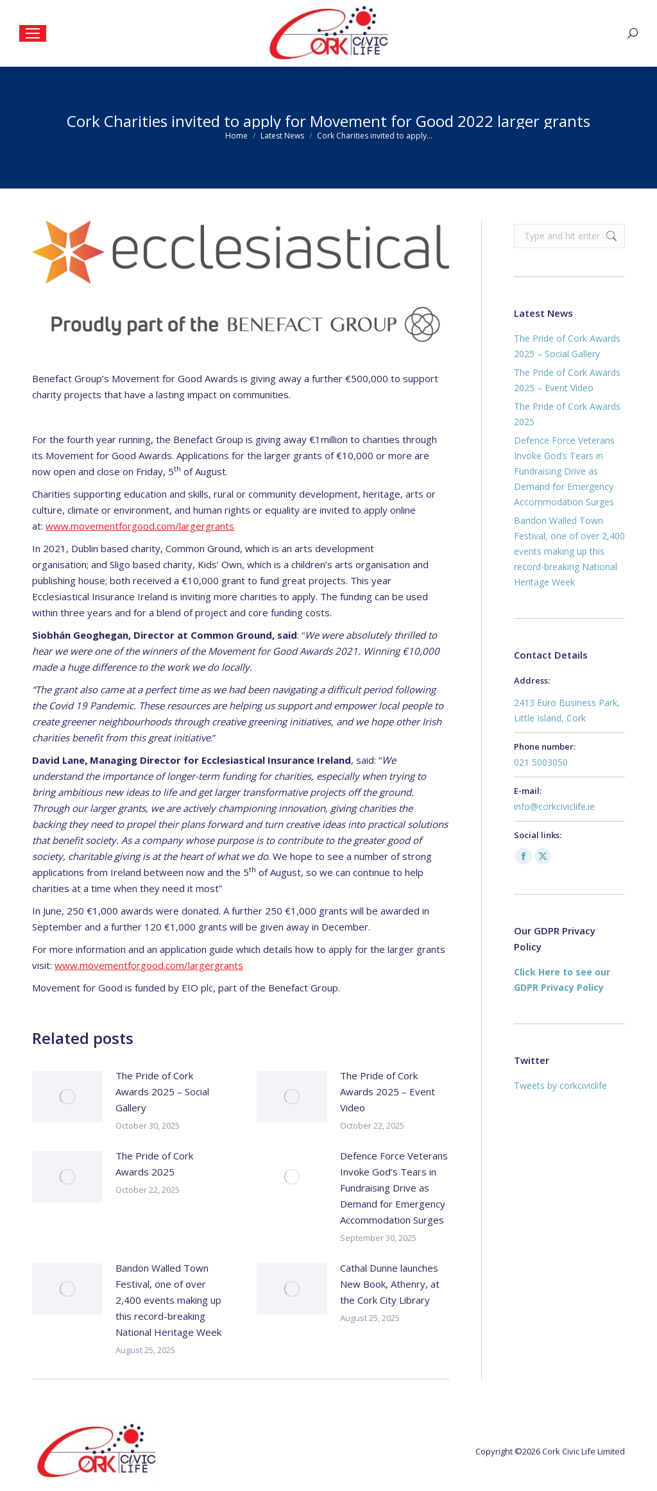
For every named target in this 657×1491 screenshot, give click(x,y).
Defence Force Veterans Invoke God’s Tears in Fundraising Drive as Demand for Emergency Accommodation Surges (394, 1187)
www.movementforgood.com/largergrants (140, 525)
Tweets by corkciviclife (560, 1085)
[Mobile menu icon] (32, 33)
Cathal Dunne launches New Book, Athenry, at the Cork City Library (389, 1283)
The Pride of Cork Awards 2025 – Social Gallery (162, 1091)
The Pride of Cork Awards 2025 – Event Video (387, 1091)
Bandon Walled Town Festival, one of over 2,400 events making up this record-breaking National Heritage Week (168, 1299)
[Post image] (67, 1096)
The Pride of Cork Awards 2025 (154, 1163)
